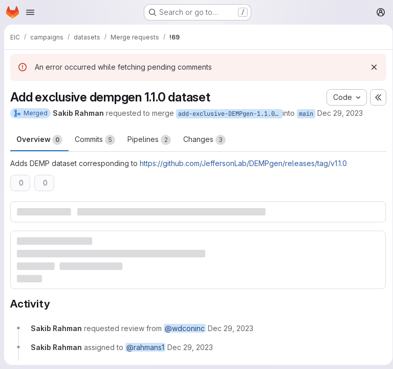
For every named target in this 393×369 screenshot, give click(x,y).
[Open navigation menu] (30, 12)
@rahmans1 (145, 346)
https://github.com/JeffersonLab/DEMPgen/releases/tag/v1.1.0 (243, 163)
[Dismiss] (370, 67)
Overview (39, 140)
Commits (95, 140)
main (306, 114)
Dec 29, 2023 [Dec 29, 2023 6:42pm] (340, 113)
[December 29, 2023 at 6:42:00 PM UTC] (230, 327)
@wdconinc (185, 327)
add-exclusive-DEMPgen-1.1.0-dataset (230, 114)
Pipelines (149, 140)
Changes (204, 140)
